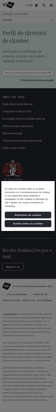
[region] (28, 206)
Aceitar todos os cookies (28, 223)
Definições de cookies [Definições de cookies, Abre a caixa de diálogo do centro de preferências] (28, 215)
